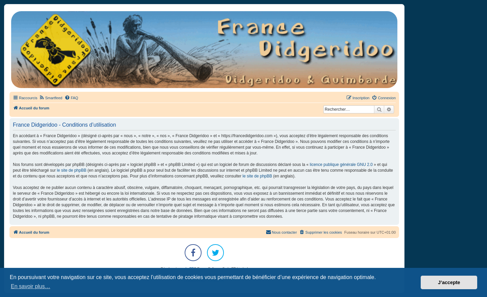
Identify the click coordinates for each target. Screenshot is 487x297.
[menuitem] (50, 98)
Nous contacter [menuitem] (281, 232)
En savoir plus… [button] (30, 286)
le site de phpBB (71, 170)
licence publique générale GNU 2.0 (341, 164)
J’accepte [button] (449, 282)
